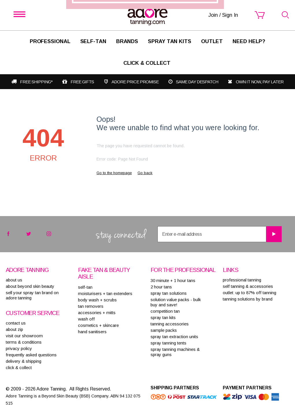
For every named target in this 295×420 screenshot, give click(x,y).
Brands (127, 41)
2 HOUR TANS (161, 286)
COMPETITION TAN (165, 311)
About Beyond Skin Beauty (30, 286)
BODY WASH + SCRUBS (97, 299)
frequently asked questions (31, 354)
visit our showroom (24, 335)
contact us (16, 322)
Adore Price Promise (135, 81)
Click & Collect (147, 63)
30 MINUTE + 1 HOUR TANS (173, 280)
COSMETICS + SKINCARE (98, 325)
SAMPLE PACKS (164, 330)
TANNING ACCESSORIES (170, 323)
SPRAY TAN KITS (163, 317)
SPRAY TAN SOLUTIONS (169, 293)
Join (182, 236)
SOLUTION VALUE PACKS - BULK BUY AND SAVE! (176, 302)
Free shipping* (36, 81)
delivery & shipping (23, 361)
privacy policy (19, 348)
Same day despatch (197, 81)
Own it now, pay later (259, 81)
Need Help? (249, 41)
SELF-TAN (93, 41)
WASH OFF (86, 318)
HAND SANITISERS (92, 331)
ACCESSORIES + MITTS (97, 312)
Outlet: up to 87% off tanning (249, 292)
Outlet (212, 41)
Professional (50, 41)
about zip (14, 329)
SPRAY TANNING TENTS (168, 342)
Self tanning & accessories (248, 286)
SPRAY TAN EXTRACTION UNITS (174, 336)
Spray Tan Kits (169, 41)
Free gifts (82, 81)
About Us (14, 279)
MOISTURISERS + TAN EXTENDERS (105, 293)
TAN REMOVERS (90, 306)
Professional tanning (242, 279)
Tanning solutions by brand (247, 298)
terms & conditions (24, 342)
